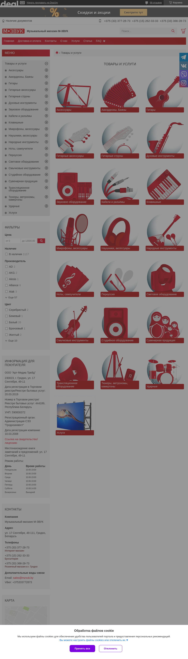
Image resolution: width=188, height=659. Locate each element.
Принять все (82, 648)
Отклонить (110, 648)
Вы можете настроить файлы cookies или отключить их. (92, 640)
